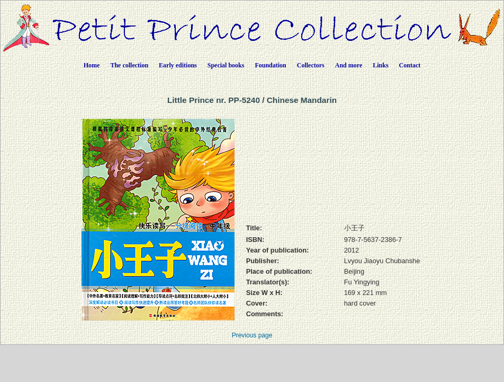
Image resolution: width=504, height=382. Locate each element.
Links (380, 65)
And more (348, 65)
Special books (226, 65)
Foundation (270, 65)
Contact (410, 65)
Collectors (311, 65)
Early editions (178, 65)
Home (92, 65)
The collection (129, 65)
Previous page (252, 335)
